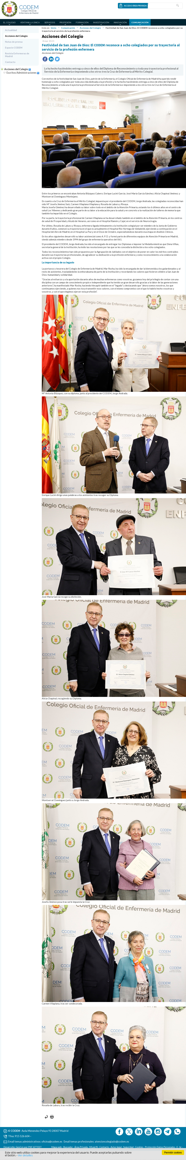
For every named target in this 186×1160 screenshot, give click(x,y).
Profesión (65, 22)
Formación (82, 22)
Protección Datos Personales (160, 1147)
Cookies (139, 1147)
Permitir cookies (173, 1152)
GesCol (19, 1147)
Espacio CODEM (13, 47)
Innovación (120, 22)
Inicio (53, 28)
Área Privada (81, 1147)
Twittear (57, 59)
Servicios (49, 22)
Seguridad (128, 1147)
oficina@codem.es (51, 1141)
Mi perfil (93, 1147)
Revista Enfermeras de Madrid (17, 55)
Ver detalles (25, 1155)
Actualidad (11, 30)
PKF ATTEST (35, 1147)
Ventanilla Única (30, 22)
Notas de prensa (14, 41)
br (180, 1147)
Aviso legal (116, 1147)
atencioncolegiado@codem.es (112, 1141)
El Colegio (9, 22)
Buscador (68, 1147)
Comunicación (139, 22)
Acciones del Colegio (90, 28)
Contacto (10, 62)
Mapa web (56, 1147)
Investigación (101, 22)
